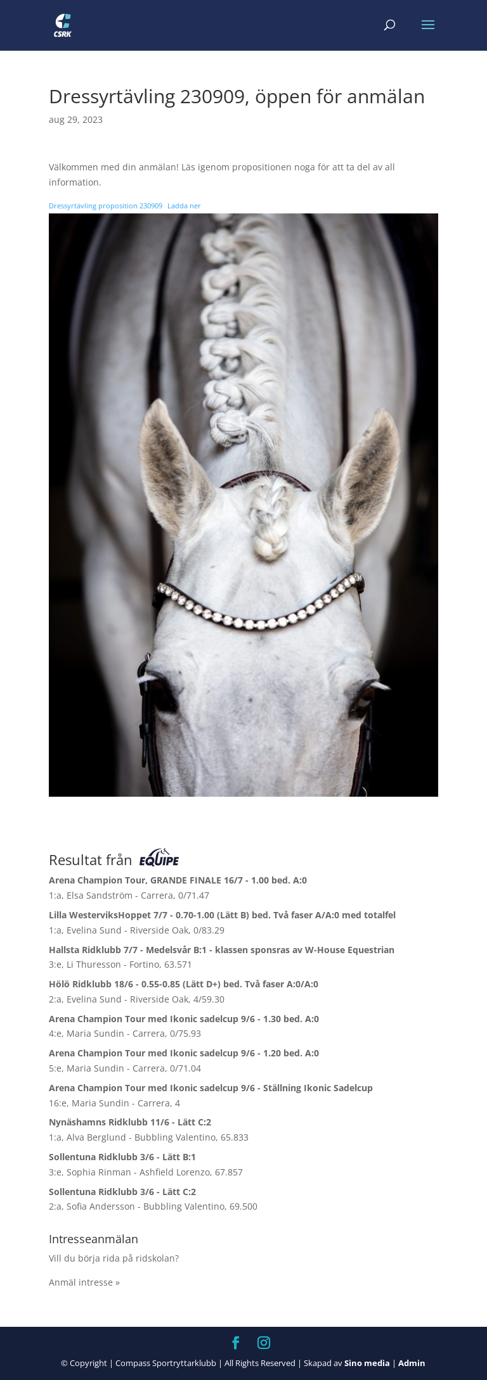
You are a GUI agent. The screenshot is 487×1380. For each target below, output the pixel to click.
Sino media (367, 1363)
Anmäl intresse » (84, 1282)
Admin (411, 1363)
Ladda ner (184, 205)
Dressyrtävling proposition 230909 (105, 205)
